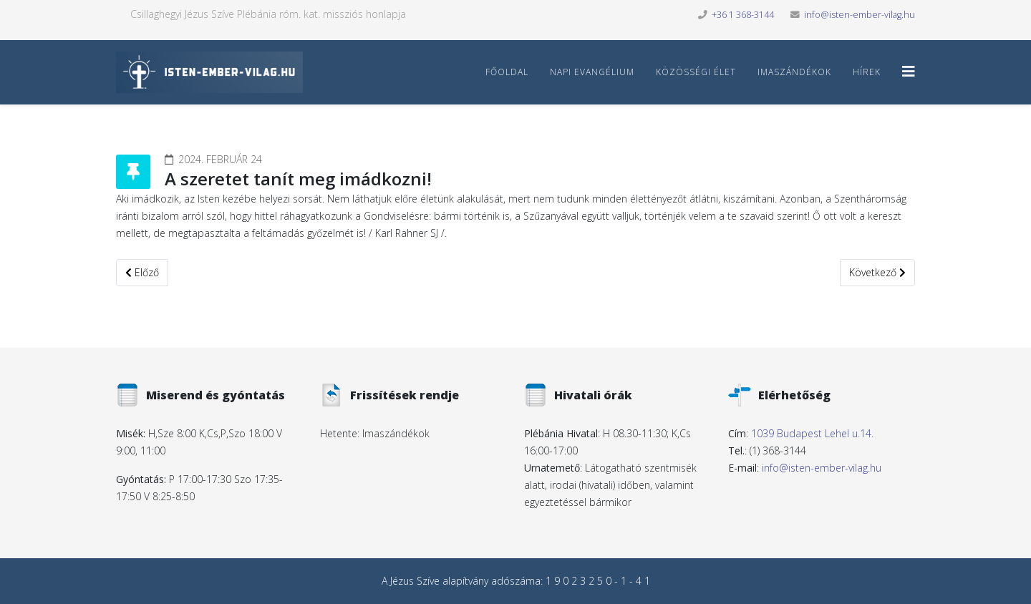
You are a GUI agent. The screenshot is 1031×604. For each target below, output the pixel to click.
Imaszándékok (794, 72)
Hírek (867, 72)
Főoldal (506, 72)
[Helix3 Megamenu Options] (908, 71)
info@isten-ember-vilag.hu (859, 15)
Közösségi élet (696, 72)
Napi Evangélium (592, 72)
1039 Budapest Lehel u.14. (812, 433)
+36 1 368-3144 (743, 15)
